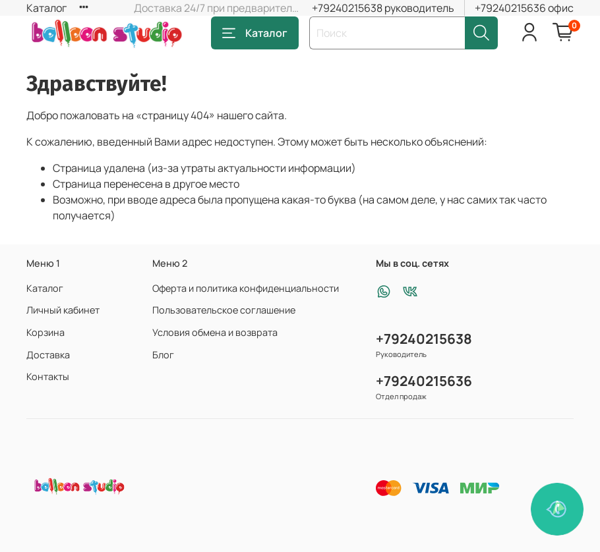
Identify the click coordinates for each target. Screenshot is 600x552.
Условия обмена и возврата (215, 332)
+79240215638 (424, 338)
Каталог (46, 8)
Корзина (45, 332)
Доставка (48, 354)
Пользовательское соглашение (223, 310)
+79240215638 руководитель (383, 8)
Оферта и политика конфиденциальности (245, 288)
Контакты (47, 376)
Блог (163, 354)
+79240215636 (424, 381)
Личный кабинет (63, 310)
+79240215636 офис (524, 8)
